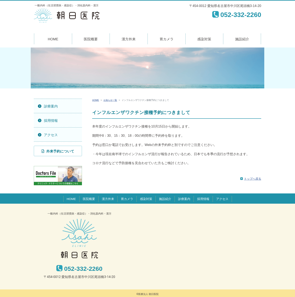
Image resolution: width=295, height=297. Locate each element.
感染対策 (204, 39)
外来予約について (60, 151)
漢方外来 (129, 39)
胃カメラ (167, 39)
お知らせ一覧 (110, 100)
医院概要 (91, 39)
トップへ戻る (252, 178)
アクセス (51, 135)
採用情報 (51, 121)
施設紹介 (242, 39)
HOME (53, 39)
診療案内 (51, 106)
